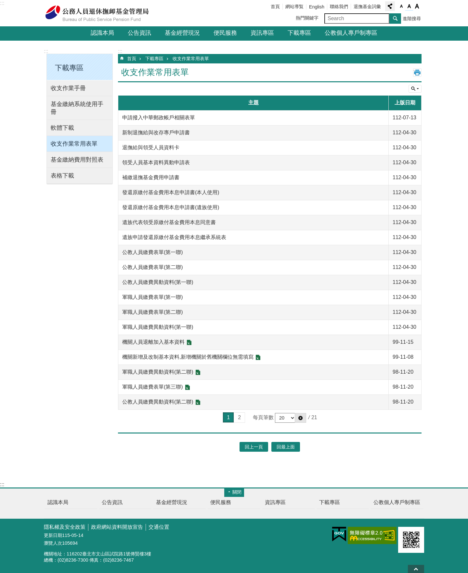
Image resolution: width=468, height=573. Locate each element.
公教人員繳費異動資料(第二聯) (157, 402)
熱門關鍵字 (307, 17)
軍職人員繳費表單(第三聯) (152, 387)
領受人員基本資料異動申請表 (156, 162)
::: (2, 3)
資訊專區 (262, 33)
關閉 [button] (236, 492)
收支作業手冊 (68, 88)
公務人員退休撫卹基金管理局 (101, 13)
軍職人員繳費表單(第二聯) (152, 312)
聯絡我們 (339, 6)
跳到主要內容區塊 (3, 3)
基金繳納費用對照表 (77, 159)
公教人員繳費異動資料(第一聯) (157, 282)
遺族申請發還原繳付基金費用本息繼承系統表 (174, 237)
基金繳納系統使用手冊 (77, 108)
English (316, 6)
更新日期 (53, 535)
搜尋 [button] (395, 18)
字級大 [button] (417, 6)
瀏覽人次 (53, 543)
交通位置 (159, 527)
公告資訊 (139, 33)
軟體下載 (62, 128)
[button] (300, 418)
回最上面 (416, 569)
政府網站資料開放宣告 (117, 527)
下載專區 (299, 33)
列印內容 (417, 72)
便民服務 (225, 33)
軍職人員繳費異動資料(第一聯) (157, 327)
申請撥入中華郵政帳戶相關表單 (158, 117)
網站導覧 (294, 6)
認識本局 (102, 33)
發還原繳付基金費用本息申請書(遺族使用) (170, 207)
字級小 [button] (401, 6)
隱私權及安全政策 (64, 527)
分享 (390, 6)
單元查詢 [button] (415, 89)
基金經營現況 (182, 33)
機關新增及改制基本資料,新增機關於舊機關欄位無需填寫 (188, 357)
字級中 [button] (409, 6)
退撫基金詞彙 (367, 6)
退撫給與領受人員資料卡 (150, 147)
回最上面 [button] (286, 446)
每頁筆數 (263, 417)
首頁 (275, 6)
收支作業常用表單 (74, 143)
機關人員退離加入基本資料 (153, 342)
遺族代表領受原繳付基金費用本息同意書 (169, 222)
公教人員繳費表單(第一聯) (152, 252)
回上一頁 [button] (254, 446)
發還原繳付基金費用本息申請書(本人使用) (170, 192)
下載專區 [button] (69, 68)
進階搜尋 (412, 18)
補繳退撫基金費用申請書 (150, 177)
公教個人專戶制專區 (351, 33)
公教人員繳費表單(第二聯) (152, 267)
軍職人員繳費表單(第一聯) (152, 297)
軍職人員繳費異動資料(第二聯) (157, 372)
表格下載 (62, 175)
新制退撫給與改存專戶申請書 (156, 132)
